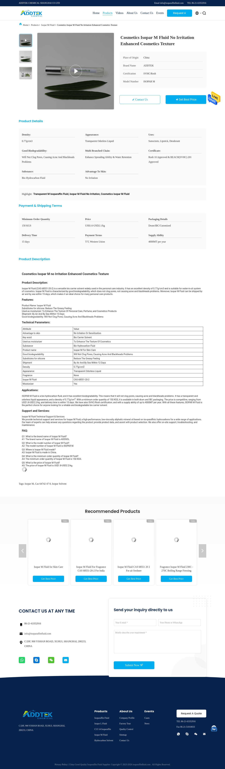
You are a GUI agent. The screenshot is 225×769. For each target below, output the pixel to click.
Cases (147, 718)
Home (96, 13)
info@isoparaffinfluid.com (37, 633)
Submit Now (134, 665)
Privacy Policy (61, 764)
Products (107, 13)
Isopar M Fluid (47, 25)
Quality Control (126, 729)
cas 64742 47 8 (43, 483)
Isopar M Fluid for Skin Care (48, 567)
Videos (119, 13)
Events (160, 13)
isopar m (29, 483)
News (146, 723)
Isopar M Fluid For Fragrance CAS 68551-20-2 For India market (91, 571)
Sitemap (123, 735)
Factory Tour (125, 723)
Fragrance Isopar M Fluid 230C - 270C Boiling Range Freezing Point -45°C (176, 571)
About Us (132, 13)
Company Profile (126, 718)
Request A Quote (179, 14)
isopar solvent (59, 483)
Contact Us (147, 13)
